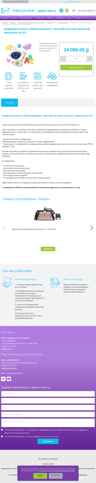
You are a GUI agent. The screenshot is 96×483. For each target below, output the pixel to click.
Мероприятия (60, 18)
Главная (5, 22)
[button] (91, 227)
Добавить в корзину (76, 67)
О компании (39, 18)
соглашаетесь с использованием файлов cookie (57, 471)
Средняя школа (62, 22)
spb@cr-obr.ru (47, 10)
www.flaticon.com (81, 475)
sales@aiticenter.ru (9, 368)
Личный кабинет (86, 10)
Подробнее (48, 249)
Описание (9, 103)
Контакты (78, 18)
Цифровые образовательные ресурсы (31, 22)
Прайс (49, 18)
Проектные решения (26, 18)
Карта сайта (48, 464)
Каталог (5, 18)
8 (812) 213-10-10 (23, 10)
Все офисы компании (48, 459)
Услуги (14, 18)
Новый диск (51, 22)
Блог (69, 18)
